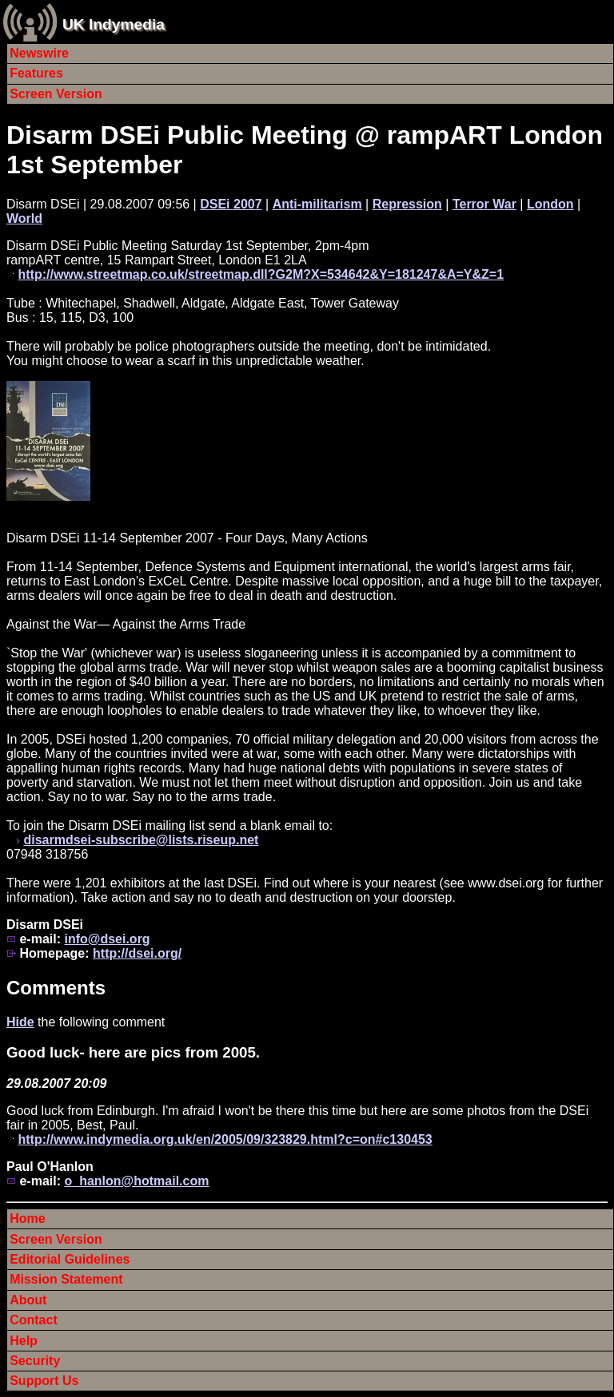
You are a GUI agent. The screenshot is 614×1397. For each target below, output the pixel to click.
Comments (56, 987)
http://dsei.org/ (137, 953)
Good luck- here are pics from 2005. (133, 1052)
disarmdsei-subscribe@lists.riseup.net (140, 840)
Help (24, 1340)
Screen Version (56, 94)
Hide (20, 1022)
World (24, 218)
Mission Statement (66, 1279)
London (550, 204)
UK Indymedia (113, 24)
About (28, 1300)
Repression (407, 204)
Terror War (484, 204)
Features (36, 73)
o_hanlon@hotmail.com (136, 1181)
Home (27, 1218)
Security (35, 1360)
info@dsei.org (107, 939)
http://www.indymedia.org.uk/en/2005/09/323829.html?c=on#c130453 (225, 1139)
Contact (34, 1320)
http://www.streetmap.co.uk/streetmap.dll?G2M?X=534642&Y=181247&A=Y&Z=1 (261, 274)
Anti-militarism (317, 204)
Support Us (44, 1380)
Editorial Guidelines (70, 1259)
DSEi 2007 (230, 204)
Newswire (39, 53)
